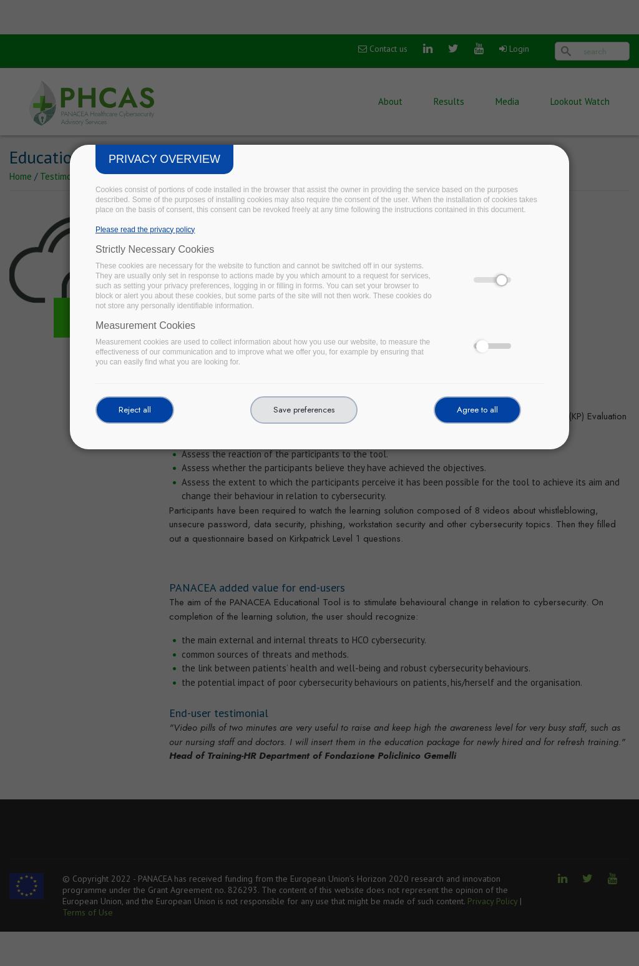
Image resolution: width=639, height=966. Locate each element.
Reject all (135, 410)
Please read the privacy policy (145, 229)
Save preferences (303, 410)
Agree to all (477, 410)
